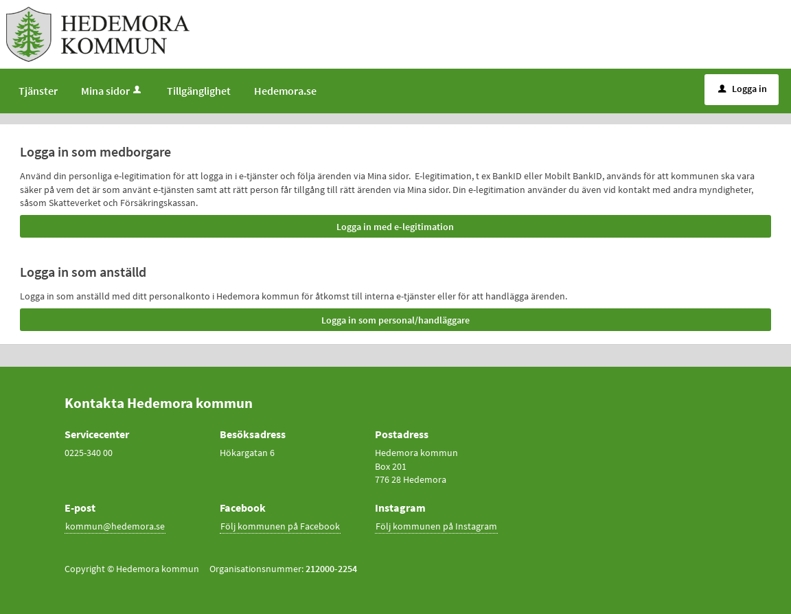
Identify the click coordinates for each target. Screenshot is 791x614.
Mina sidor (112, 91)
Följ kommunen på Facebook (280, 526)
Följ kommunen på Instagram (436, 526)
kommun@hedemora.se (115, 526)
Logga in (742, 88)
